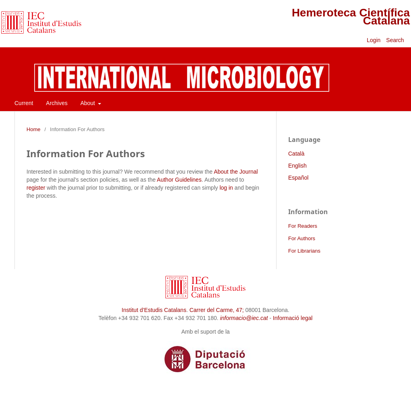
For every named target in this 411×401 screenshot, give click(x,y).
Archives (57, 103)
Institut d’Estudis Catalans (154, 310)
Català (296, 153)
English (297, 165)
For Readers (302, 226)
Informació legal (293, 318)
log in (226, 187)
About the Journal (236, 171)
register (35, 187)
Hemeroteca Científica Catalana (351, 16)
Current (23, 103)
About (88, 103)
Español (298, 177)
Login (373, 40)
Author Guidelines (179, 179)
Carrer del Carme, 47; (216, 310)
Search (395, 40)
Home (33, 129)
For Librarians (304, 251)
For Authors (301, 238)
